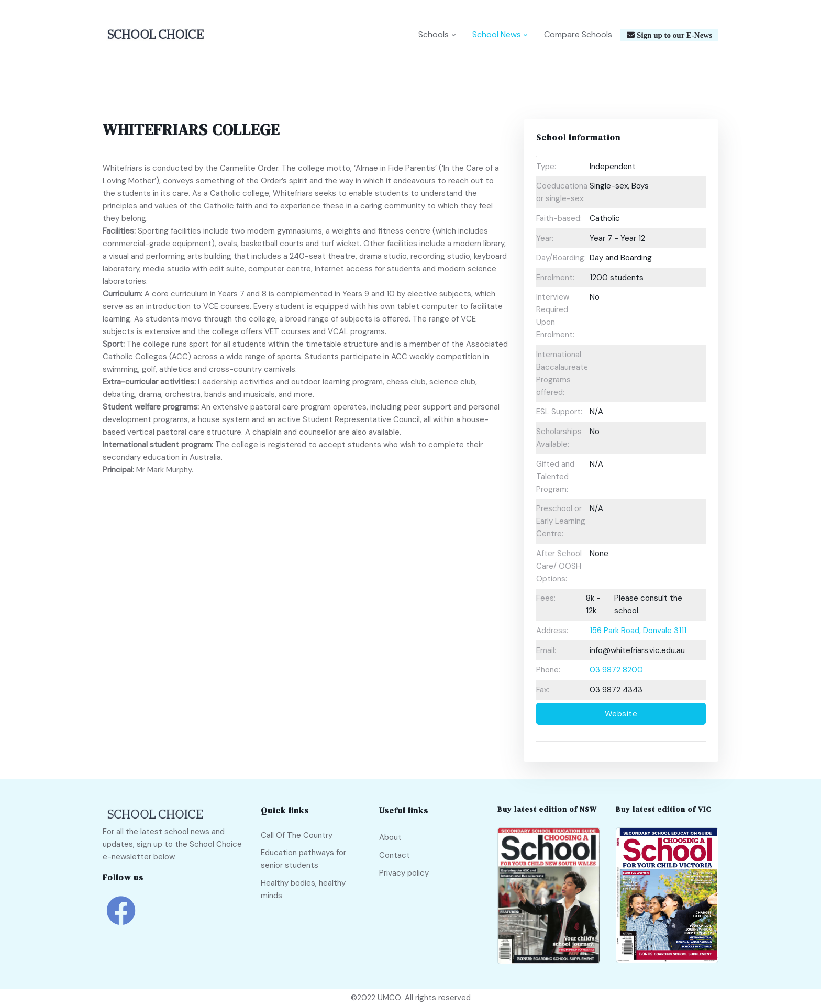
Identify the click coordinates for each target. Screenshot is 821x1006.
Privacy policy (404, 873)
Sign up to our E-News (673, 35)
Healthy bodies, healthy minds (303, 889)
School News (496, 34)
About (390, 838)
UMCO (389, 997)
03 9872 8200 (616, 670)
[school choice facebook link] (121, 918)
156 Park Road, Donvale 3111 (638, 631)
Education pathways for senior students (303, 859)
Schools (433, 34)
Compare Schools (578, 34)
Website (621, 714)
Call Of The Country (296, 835)
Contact (394, 855)
